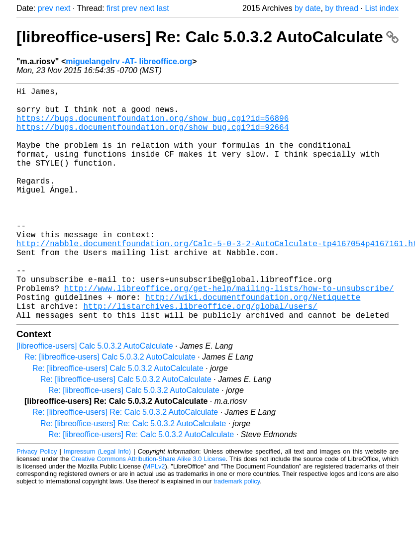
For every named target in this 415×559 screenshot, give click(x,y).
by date (307, 8)
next (62, 8)
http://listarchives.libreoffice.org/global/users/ (200, 355)
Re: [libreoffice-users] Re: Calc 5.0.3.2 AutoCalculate (125, 464)
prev (45, 8)
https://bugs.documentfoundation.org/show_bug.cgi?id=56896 (152, 125)
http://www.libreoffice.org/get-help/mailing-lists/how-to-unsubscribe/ (229, 333)
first (112, 8)
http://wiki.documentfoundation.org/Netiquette (252, 344)
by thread (341, 8)
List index (382, 8)
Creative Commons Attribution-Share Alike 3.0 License (148, 510)
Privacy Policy (36, 503)
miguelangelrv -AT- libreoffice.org (129, 61)
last (163, 8)
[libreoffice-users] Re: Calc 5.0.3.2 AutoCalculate (207, 37)
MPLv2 (155, 518)
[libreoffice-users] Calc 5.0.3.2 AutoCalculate (94, 397)
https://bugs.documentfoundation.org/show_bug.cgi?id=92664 (152, 136)
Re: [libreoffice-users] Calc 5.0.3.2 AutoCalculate (110, 408)
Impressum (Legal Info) (97, 503)
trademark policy (236, 533)
